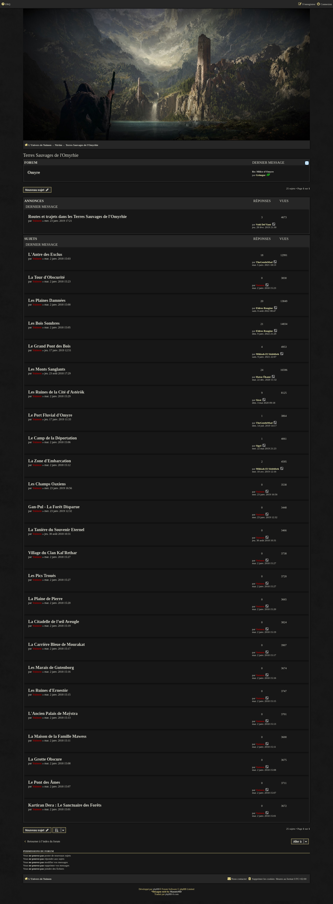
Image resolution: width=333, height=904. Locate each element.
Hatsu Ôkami (263, 376)
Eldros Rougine (264, 308)
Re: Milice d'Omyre (263, 171)
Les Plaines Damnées (46, 300)
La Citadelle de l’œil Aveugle (53, 621)
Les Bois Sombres (44, 323)
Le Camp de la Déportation (52, 438)
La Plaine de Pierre (45, 598)
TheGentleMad (264, 262)
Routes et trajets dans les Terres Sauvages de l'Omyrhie (77, 216)
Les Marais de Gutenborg (51, 667)
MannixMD (176, 891)
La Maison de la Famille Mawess (57, 736)
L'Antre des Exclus (45, 254)
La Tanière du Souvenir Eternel (56, 529)
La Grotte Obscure (45, 759)
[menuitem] (5, 4)
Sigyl (258, 445)
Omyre (34, 172)
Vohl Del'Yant (263, 224)
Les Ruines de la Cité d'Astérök (56, 392)
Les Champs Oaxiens (47, 484)
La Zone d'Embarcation (49, 461)
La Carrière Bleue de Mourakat (56, 644)
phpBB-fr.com (172, 894)
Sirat (258, 400)
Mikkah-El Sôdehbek (267, 354)
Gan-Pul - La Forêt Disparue (54, 507)
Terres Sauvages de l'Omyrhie (50, 155)
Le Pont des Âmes (44, 782)
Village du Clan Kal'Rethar (52, 552)
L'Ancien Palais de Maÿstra (53, 713)
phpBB (156, 889)
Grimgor (261, 175)
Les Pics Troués (42, 575)
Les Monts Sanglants (46, 369)
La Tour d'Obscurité (46, 277)
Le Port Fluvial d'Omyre (50, 415)
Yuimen (37, 220)
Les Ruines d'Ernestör (48, 690)
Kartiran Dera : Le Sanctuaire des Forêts (65, 805)
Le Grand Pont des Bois (49, 346)
